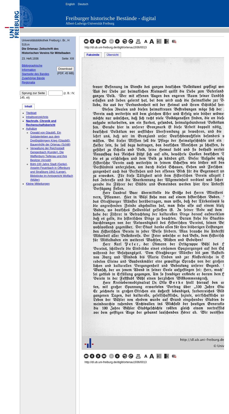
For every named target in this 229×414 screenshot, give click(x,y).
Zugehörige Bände (33, 78)
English (70, 4)
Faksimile (93, 55)
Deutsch (83, 4)
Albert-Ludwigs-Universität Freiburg (90, 23)
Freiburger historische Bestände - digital (111, 18)
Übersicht (112, 55)
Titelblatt (31, 113)
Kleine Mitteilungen (38, 183)
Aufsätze (31, 128)
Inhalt (28, 106)
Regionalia (28, 82)
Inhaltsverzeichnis (37, 117)
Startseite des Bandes (35, 74)
